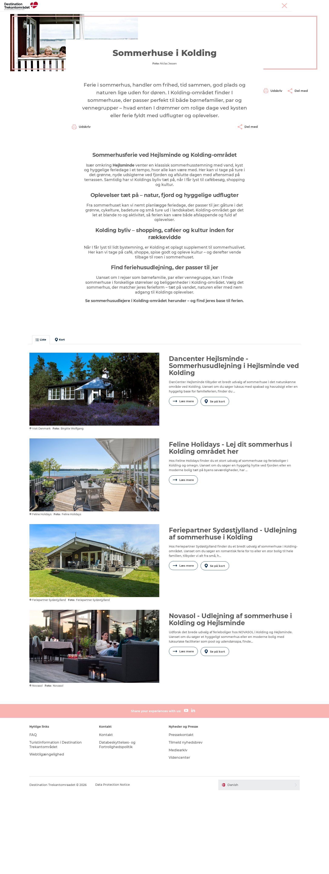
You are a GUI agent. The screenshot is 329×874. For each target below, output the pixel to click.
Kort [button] (63, 425)
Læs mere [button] (183, 487)
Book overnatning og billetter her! (164, 18)
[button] (273, 196)
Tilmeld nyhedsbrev (186, 823)
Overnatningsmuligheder (179, 14)
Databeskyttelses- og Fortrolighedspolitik (119, 825)
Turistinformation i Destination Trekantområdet (59, 825)
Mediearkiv (178, 831)
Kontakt (108, 816)
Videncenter (179, 838)
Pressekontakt (181, 816)
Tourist (263, 4)
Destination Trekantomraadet (37, 31)
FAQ (36, 816)
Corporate (308, 4)
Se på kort (215, 487)
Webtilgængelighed (50, 835)
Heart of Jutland (91, 14)
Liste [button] (44, 425)
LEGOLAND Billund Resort (132, 14)
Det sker (213, 14)
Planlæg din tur (238, 14)
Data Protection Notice (116, 866)
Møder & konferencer (285, 4)
